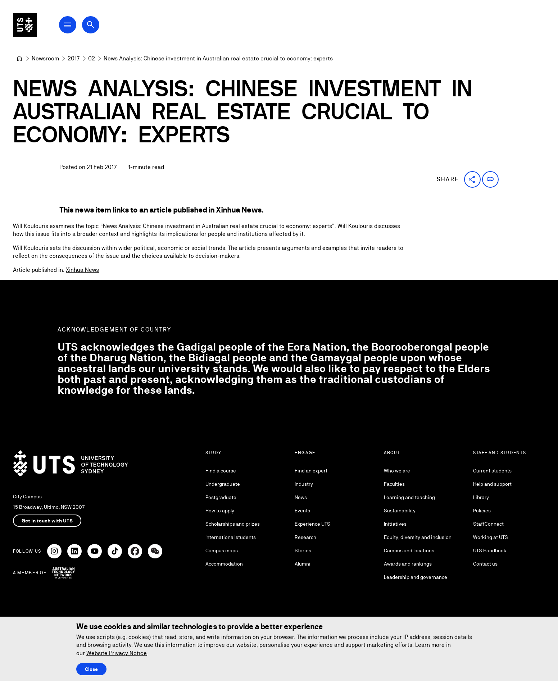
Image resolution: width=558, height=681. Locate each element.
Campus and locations (409, 550)
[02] (91, 59)
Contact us (485, 564)
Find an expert (311, 471)
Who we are (397, 471)
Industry (304, 484)
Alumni (302, 564)
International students (230, 537)
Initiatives (395, 524)
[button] (472, 179)
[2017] (74, 59)
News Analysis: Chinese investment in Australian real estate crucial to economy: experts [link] (218, 58)
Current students (492, 471)
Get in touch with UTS (47, 521)
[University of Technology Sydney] (19, 58)
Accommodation (224, 564)
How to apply (219, 510)
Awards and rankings (408, 564)
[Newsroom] (45, 59)
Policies (482, 510)
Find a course (220, 471)
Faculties (394, 484)
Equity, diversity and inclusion (418, 537)
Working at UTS (490, 537)
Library (481, 497)
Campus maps (221, 550)
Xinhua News (82, 269)
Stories (303, 550)
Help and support (492, 484)
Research (305, 537)
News (301, 497)
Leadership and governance (415, 577)
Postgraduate (220, 497)
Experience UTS (312, 524)
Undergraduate (222, 484)
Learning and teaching (409, 497)
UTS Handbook (490, 550)
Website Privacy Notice (116, 653)
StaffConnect (488, 524)
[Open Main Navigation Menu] (73, 26)
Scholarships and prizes (232, 524)
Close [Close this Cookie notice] (91, 669)
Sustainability (400, 510)
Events (302, 510)
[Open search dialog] (96, 26)
